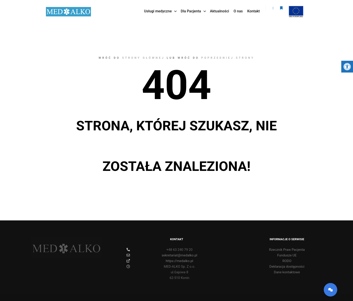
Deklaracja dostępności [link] (287, 267)
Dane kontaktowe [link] (287, 272)
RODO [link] (287, 261)
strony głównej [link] (143, 57)
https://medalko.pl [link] (160, 261)
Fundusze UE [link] (286, 255)
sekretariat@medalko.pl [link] (162, 255)
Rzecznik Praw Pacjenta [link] (287, 250)
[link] (347, 66)
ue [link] (295, 8)
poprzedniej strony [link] (227, 57)
